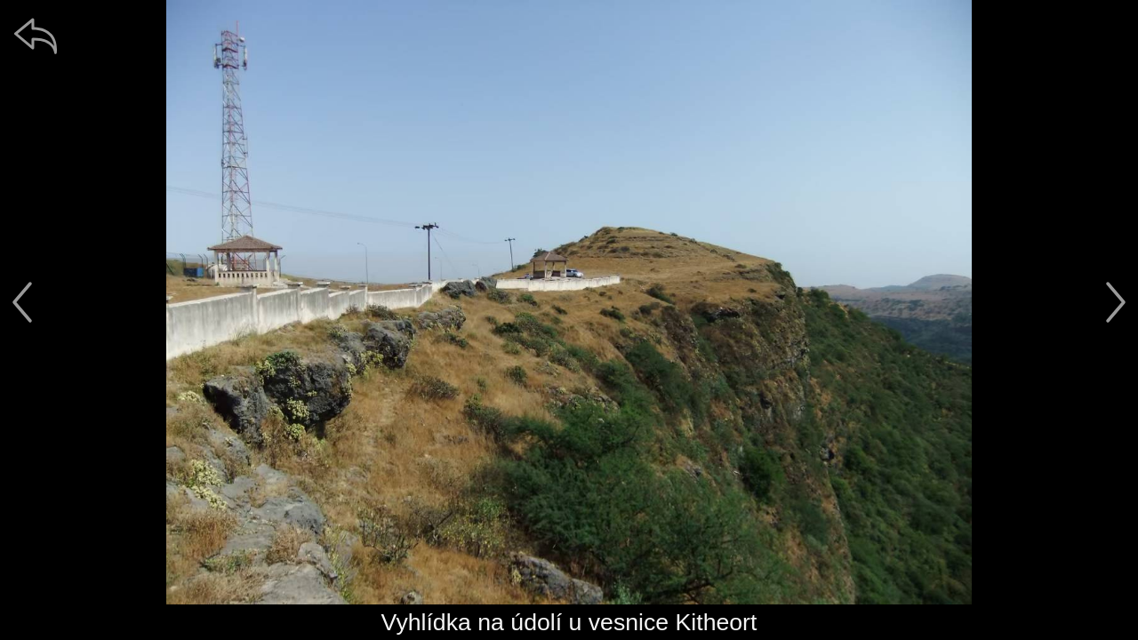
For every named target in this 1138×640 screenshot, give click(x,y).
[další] (1115, 302)
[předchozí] (22, 302)
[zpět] (35, 35)
